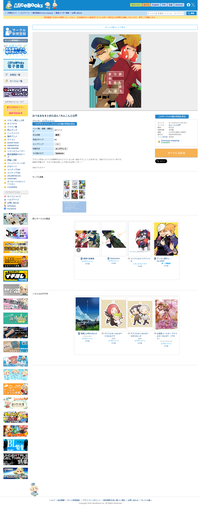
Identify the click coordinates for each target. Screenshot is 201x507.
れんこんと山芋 (174, 125)
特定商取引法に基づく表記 (114, 500)
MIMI (113, 338)
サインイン (136, 5)
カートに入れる (176, 153)
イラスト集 (12, 127)
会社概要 (61, 500)
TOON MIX (12, 179)
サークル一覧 (13, 81)
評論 (9, 160)
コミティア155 (13, 170)
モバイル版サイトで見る (115, 27)
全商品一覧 (12, 75)
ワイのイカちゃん (166, 341)
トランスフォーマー (16, 151)
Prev (78, 250)
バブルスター (87, 336)
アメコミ (11, 140)
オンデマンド (61, 149)
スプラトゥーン (48, 121)
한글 (170, 5)
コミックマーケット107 (16, 163)
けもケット (12, 166)
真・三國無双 (166, 263)
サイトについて (14, 196)
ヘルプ (52, 500)
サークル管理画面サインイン (16, 41)
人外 (22, 120)
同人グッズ (12, 130)
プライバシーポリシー (91, 500)
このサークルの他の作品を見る (172, 116)
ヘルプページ (25, 13)
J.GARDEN (12, 187)
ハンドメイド (13, 133)
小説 (15, 160)
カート (146, 5)
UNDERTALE (13, 145)
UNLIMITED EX (14, 176)
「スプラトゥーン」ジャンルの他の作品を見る (54, 124)
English (155, 5)
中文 (164, 5)
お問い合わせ (77, 13)
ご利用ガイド (12, 13)
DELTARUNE (13, 148)
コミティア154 (13, 173)
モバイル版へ (146, 500)
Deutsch (179, 5)
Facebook (11, 209)
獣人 (17, 120)
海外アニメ (12, 136)
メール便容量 (163, 137)
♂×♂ (57, 144)
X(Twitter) (11, 206)
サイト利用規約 (73, 500)
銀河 (57, 135)
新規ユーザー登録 (62, 13)
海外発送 (43, 13)
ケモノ (10, 120)
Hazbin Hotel (13, 143)
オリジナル (12, 124)
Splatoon (60, 153)
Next (175, 250)
